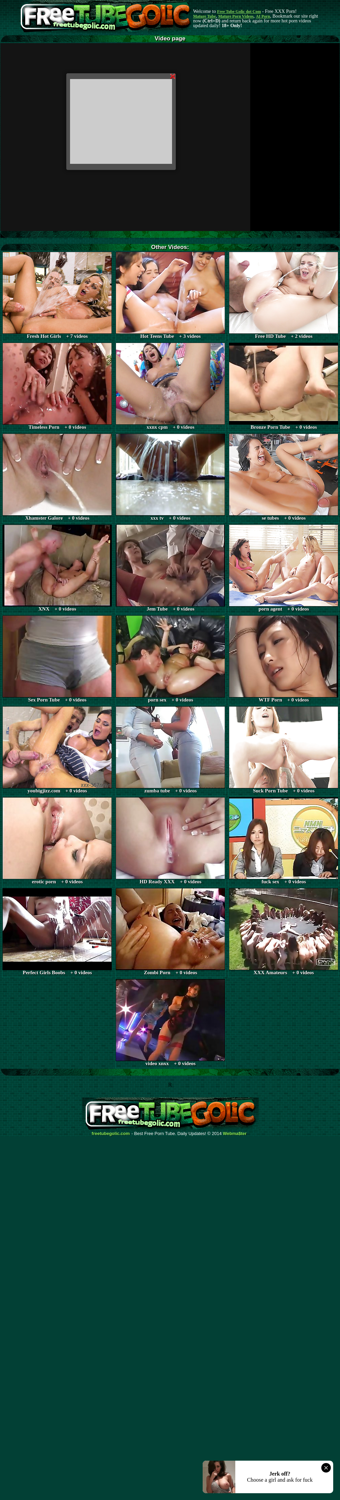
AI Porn (263, 16)
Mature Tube (204, 16)
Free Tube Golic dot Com (239, 11)
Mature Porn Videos (236, 16)
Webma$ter (235, 1133)
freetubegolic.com (111, 1133)
